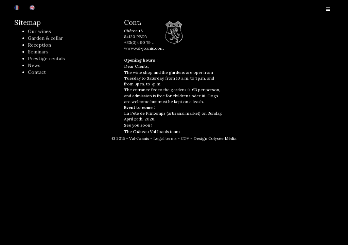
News (34, 65)
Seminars (38, 52)
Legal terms (165, 138)
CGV (185, 138)
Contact (37, 72)
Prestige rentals (46, 58)
